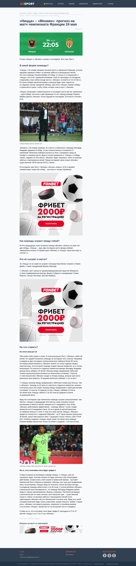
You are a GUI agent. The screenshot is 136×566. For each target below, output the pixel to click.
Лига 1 (25, 518)
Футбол (61, 4)
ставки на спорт (99, 563)
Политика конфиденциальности (29, 557)
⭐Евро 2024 (48, 4)
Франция (31, 518)
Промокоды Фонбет (113, 563)
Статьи (110, 4)
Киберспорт (97, 4)
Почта (21, 554)
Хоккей (71, 4)
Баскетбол (83, 4)
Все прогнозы (23, 13)
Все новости (70, 554)
